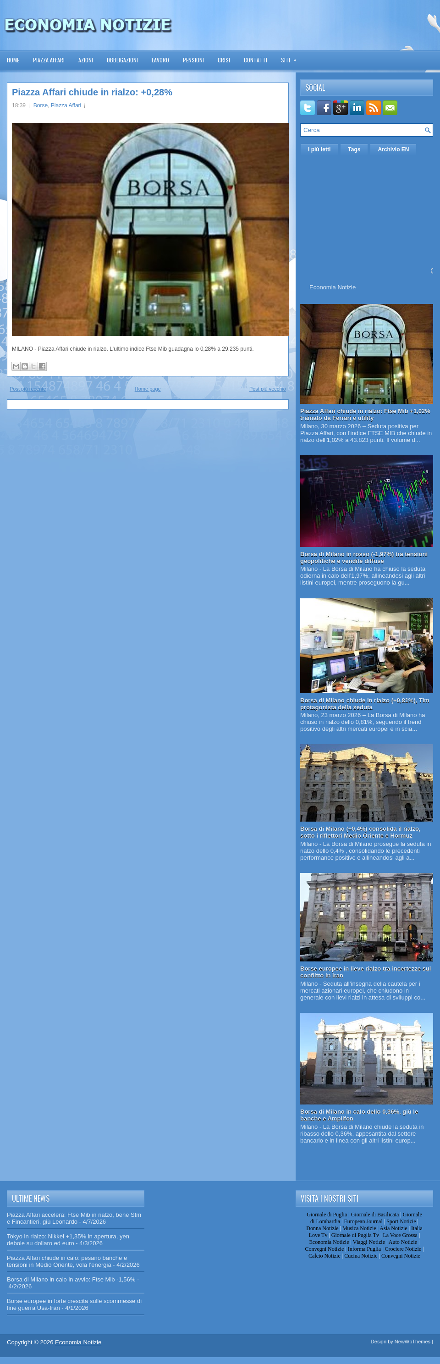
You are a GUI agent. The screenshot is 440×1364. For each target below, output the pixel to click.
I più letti (319, 149)
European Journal (363, 1221)
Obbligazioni (122, 60)
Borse (40, 105)
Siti (291, 57)
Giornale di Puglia (327, 1214)
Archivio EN (393, 149)
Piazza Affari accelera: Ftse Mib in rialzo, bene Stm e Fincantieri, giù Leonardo (74, 1218)
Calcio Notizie (324, 1256)
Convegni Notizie (324, 1249)
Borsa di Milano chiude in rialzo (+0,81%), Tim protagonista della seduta (364, 704)
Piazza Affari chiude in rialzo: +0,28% (92, 92)
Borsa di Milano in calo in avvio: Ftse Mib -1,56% (71, 1279)
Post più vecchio (267, 389)
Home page (148, 389)
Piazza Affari (49, 60)
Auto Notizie (403, 1242)
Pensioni (193, 60)
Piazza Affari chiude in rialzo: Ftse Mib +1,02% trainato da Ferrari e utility (365, 414)
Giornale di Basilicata (375, 1214)
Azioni (85, 60)
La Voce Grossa (400, 1235)
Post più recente (28, 389)
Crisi (224, 60)
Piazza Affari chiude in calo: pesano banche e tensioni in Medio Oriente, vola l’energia (67, 1261)
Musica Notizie (359, 1228)
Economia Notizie (332, 287)
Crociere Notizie (403, 1249)
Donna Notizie (322, 1228)
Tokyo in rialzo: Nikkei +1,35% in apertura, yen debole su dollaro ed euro (68, 1240)
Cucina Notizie (360, 1256)
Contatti (255, 60)
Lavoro (160, 60)
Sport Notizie (401, 1221)
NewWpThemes (412, 1341)
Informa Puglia (364, 1249)
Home (13, 60)
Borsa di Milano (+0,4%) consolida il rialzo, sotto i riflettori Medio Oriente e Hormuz (360, 832)
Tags (354, 149)
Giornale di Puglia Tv (355, 1235)
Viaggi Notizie (369, 1242)
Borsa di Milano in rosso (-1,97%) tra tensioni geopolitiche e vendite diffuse (364, 557)
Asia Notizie (393, 1228)
